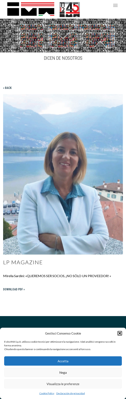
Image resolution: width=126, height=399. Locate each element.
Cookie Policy (46, 393)
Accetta (63, 361)
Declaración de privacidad (70, 393)
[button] (120, 333)
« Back (7, 88)
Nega (63, 372)
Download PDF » (14, 289)
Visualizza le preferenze (63, 384)
